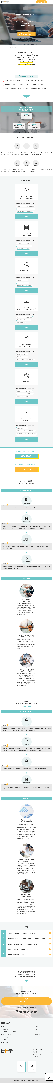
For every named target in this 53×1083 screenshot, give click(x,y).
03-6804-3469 (28, 1011)
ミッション (5, 1029)
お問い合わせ (36, 1034)
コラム (35, 1031)
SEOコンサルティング (8, 1034)
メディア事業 (6, 1042)
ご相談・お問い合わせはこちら (26, 1002)
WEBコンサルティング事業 (9, 1031)
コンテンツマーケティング (9, 1037)
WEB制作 (5, 1039)
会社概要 (35, 1029)
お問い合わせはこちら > (26, 34)
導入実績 (35, 1026)
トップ (4, 1026)
